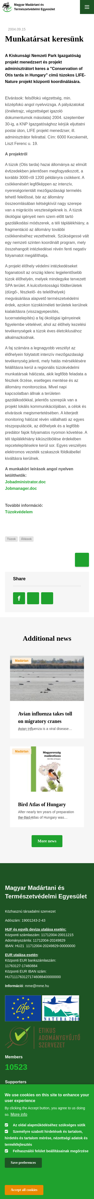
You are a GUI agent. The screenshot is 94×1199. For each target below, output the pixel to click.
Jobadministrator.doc (25, 482)
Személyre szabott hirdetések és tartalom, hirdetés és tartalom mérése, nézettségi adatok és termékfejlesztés (46, 1138)
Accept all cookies (24, 1190)
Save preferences (23, 1163)
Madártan (21, 660)
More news (47, 841)
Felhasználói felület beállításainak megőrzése (50, 1151)
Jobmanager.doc (21, 488)
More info (19, 1114)
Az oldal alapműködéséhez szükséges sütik (49, 1125)
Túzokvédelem (19, 512)
